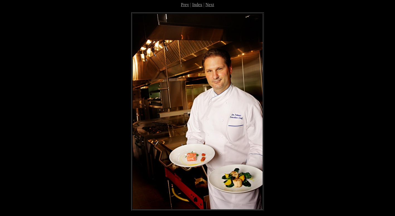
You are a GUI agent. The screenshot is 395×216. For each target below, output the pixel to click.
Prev (185, 4)
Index (197, 4)
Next (209, 4)
